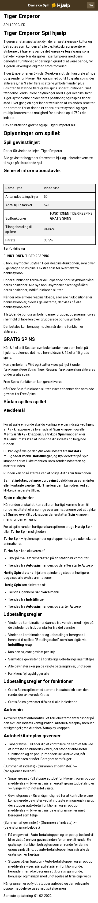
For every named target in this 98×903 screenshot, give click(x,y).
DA (91, 5)
